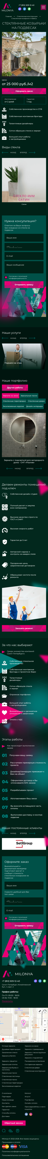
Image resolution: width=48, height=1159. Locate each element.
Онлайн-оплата (31, 1103)
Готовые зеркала (8, 1046)
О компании (7, 1093)
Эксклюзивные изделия (11, 1086)
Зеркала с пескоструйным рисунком (35, 1054)
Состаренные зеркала (33, 1064)
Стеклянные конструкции (35, 1071)
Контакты (5, 1103)
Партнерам (6, 1096)
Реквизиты (7, 1001)
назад (9, 153)
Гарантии (5, 1110)
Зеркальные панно (9, 1073)
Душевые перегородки (11, 1049)
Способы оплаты (8, 1113)
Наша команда (8, 1100)
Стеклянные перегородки (12, 1083)
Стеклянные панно (9, 1080)
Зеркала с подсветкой (33, 1058)
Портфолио (29, 1100)
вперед (27, 153)
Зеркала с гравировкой (34, 1049)
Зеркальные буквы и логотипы (10, 1069)
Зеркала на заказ (31, 1046)
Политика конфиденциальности (16, 1151)
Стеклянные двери (32, 1068)
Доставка (5, 1116)
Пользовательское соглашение (15, 1155)
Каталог (28, 1093)
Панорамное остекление (35, 1061)
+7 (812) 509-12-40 (26, 5)
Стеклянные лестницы (11, 1076)
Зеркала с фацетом (9, 1061)
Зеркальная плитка (9, 1064)
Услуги (27, 1096)
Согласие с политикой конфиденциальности (18, 277)
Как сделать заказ (9, 1106)
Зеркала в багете (8, 1056)
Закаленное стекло (9, 1052)
